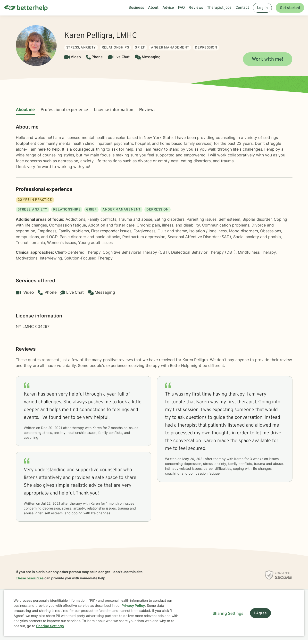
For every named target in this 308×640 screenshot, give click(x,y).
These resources (30, 578)
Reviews (147, 110)
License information (113, 110)
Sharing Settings (50, 626)
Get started (290, 8)
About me (25, 110)
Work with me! (267, 59)
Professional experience (64, 110)
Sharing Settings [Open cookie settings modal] (228, 613)
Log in (262, 8)
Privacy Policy (133, 605)
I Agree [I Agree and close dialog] (260, 613)
